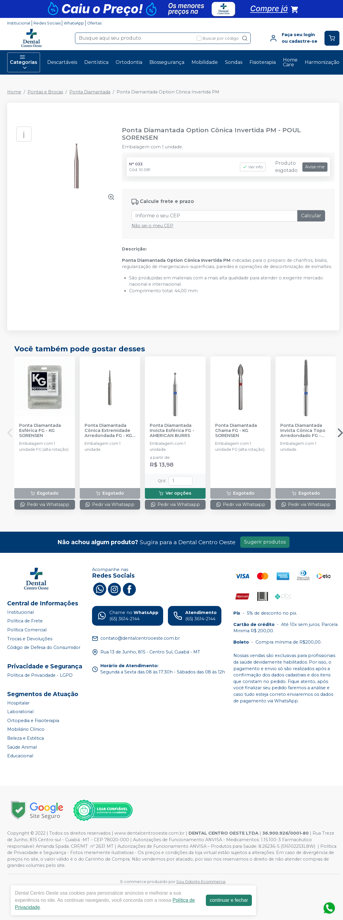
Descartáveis (62, 62)
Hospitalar (18, 703)
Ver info (253, 167)
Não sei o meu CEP (152, 225)
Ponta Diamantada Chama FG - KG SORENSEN (236, 431)
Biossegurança (166, 62)
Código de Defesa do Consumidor (43, 647)
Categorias (23, 62)
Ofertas (94, 23)
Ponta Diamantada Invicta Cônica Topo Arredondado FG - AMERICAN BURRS (302, 431)
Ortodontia (129, 62)
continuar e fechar (229, 900)
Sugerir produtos (265, 542)
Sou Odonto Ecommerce (201, 881)
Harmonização (322, 62)
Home (14, 92)
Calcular (311, 216)
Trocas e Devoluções (29, 638)
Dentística (96, 62)
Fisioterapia (262, 62)
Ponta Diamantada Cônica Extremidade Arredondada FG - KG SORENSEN (108, 431)
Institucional (18, 23)
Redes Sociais (47, 23)
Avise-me (315, 167)
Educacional (20, 756)
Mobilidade (205, 62)
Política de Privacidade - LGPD (40, 675)
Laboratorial (20, 711)
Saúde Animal (22, 747)
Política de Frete (25, 621)
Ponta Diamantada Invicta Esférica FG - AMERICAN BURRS (172, 431)
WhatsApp (74, 23)
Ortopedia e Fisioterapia (33, 720)
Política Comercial (27, 630)
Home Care (290, 62)
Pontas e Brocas (45, 92)
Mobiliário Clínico (26, 729)
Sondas (233, 62)
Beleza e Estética (25, 738)
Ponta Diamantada (89, 92)
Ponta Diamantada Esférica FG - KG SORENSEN (40, 431)
